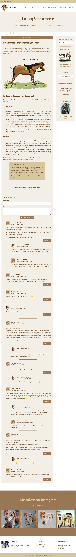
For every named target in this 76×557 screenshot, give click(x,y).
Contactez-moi (65, 94)
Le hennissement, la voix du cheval (65, 117)
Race (50, 25)
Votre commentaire (8, 207)
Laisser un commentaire (27, 217)
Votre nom (6, 200)
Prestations (36, 7)
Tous (15, 25)
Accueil (27, 7)
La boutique (42, 546)
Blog (44, 7)
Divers (34, 25)
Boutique (63, 7)
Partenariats (52, 7)
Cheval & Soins (24, 25)
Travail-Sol (59, 25)
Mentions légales (48, 555)
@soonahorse (38, 505)
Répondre (46, 240)
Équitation (42, 25)
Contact (72, 7)
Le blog (40, 543)
